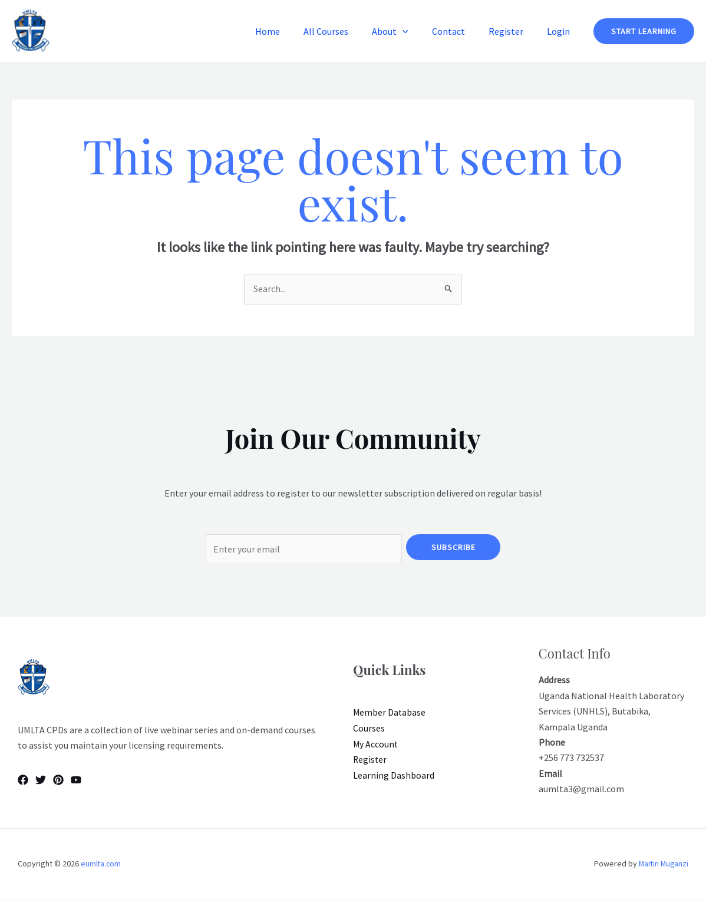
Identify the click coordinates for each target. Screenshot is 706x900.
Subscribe (453, 547)
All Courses (347, 31)
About (406, 31)
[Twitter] (40, 780)
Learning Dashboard (393, 776)
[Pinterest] (58, 780)
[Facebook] (23, 780)
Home (293, 31)
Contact (460, 31)
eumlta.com (101, 864)
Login (560, 31)
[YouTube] (76, 780)
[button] (419, 31)
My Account (376, 744)
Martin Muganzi (662, 864)
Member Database (390, 714)
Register (513, 31)
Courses (369, 729)
